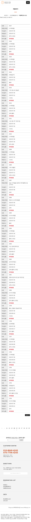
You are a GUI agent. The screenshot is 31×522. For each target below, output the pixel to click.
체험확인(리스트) (23, 15)
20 (29, 428)
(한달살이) (11, 74)
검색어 (22, 437)
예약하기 (6, 15)
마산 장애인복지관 (14, 246)
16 (19, 428)
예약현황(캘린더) (14, 15)
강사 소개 (5, 500)
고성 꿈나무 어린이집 (14, 121)
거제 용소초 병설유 (14, 90)
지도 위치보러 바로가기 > (15, 473)
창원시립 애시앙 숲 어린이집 (16, 277)
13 (11, 428)
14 (14, 428)
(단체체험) (11, 323)
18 (24, 428)
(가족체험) (11, 28)
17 (21, 428)
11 (7, 428)
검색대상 (8, 437)
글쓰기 (27, 415)
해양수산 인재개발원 (14, 200)
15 (16, 428)
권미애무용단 (12, 262)
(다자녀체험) (12, 215)
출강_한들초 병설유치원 (15, 308)
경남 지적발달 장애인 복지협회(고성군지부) (18, 183)
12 (9, 428)
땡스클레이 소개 (6, 498)
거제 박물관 (12, 167)
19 (26, 428)
